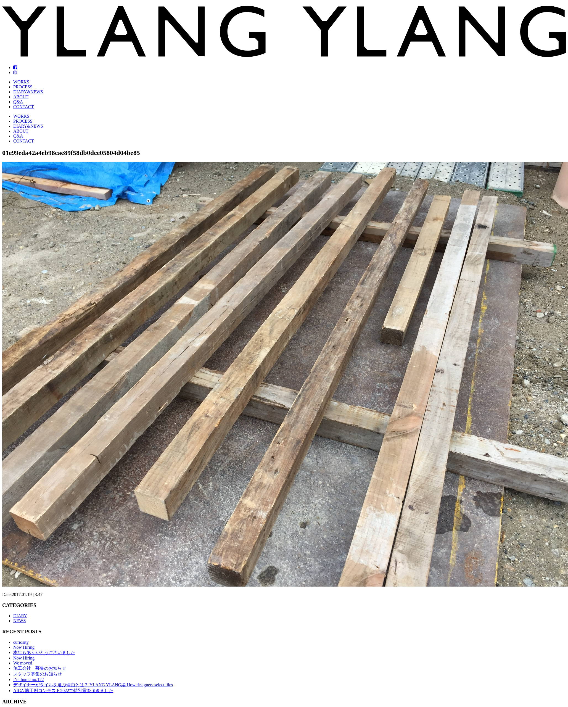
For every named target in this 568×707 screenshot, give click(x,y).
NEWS (19, 620)
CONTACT (23, 106)
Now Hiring (24, 647)
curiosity (21, 642)
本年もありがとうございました (44, 652)
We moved (22, 663)
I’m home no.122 (28, 679)
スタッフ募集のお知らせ (37, 674)
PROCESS (22, 87)
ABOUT (20, 96)
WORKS (21, 82)
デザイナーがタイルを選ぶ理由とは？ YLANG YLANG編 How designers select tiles (93, 684)
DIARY (20, 615)
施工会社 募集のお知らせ (39, 668)
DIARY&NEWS (28, 91)
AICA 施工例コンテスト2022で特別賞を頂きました (63, 690)
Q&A (18, 101)
